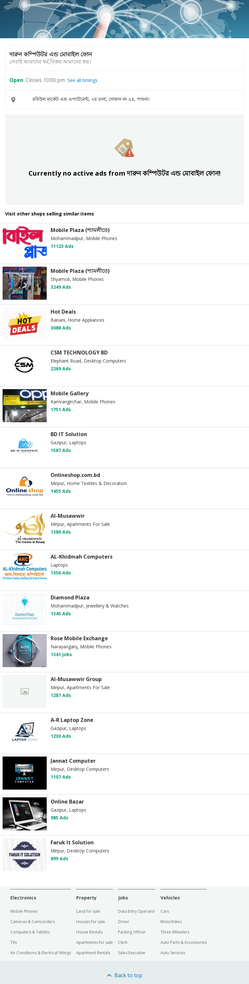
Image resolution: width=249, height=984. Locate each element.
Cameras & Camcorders (32, 921)
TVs (13, 942)
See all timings (82, 80)
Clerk (122, 942)
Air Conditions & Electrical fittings (40, 952)
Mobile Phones (24, 911)
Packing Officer (132, 932)
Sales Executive (131, 952)
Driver (123, 921)
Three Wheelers (174, 932)
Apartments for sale (94, 942)
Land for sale (88, 911)
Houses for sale (90, 921)
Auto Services (172, 952)
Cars (164, 911)
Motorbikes (171, 921)
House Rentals (89, 932)
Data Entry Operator (136, 911)
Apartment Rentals (93, 952)
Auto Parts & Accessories (183, 942)
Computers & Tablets (30, 932)
